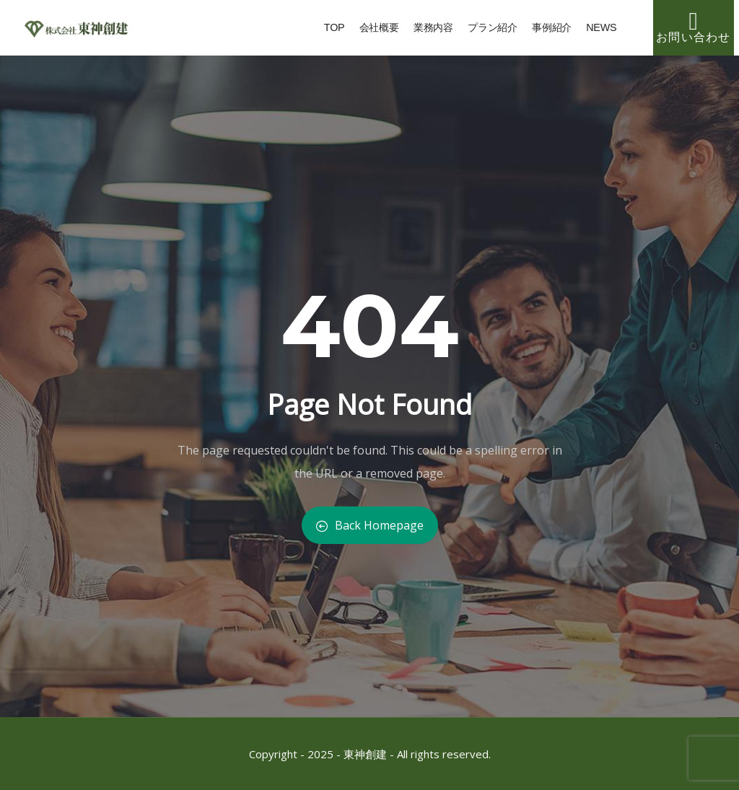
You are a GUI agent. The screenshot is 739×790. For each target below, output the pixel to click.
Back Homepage (370, 525)
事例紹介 (552, 35)
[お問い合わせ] (693, 21)
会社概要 (379, 35)
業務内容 (433, 35)
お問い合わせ (693, 37)
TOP (334, 35)
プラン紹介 (492, 35)
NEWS (601, 35)
